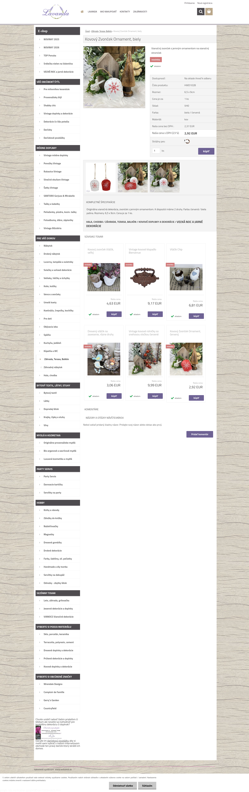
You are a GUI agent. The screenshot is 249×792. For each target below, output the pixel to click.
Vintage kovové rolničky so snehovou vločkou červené (144, 333)
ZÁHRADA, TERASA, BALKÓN (120, 222)
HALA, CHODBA (94, 222)
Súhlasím (147, 786)
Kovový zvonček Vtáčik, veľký (101, 251)
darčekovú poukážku (58, 741)
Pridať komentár (199, 434)
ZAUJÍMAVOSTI (140, 11)
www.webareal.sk (63, 769)
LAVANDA (92, 11)
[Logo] (56, 12)
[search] (200, 11)
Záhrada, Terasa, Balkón (101, 31)
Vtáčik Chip (176, 249)
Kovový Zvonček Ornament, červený (185, 333)
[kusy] (156, 150)
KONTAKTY (125, 11)
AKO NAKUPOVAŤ (108, 11)
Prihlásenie (190, 3)
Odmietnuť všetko (123, 786)
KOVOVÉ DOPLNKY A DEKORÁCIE (157, 222)
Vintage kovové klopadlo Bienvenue (142, 251)
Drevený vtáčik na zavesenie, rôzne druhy (101, 333)
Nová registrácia (204, 3)
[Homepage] (82, 11)
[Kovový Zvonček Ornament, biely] (114, 47)
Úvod (87, 31)
